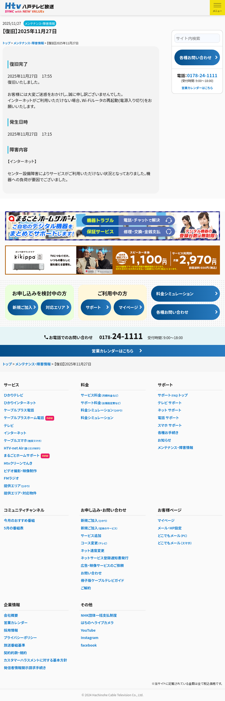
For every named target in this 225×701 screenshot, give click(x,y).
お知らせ (164, 440)
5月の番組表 (14, 527)
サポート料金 (101, 402)
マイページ (128, 307)
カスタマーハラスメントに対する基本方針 (35, 660)
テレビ (9, 425)
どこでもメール (173, 535)
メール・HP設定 (170, 527)
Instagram (89, 637)
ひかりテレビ (13, 395)
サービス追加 (91, 535)
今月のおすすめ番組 (19, 520)
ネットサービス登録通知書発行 (104, 557)
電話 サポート (168, 417)
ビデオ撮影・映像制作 (20, 470)
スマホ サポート (170, 425)
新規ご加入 (22, 307)
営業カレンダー (16, 622)
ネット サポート (169, 410)
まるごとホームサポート (27, 455)
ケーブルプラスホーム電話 (29, 418)
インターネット (15, 432)
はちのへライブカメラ (97, 622)
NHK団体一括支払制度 (99, 615)
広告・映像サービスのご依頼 (102, 565)
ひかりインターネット (20, 402)
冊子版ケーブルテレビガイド (102, 580)
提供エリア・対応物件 (20, 493)
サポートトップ (173, 395)
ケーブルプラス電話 (19, 410)
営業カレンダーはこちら (197, 88)
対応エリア (55, 307)
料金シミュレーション (174, 294)
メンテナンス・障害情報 (40, 23)
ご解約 (86, 587)
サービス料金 (100, 395)
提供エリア (17, 485)
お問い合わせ (91, 572)
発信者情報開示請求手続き (25, 667)
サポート (93, 307)
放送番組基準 (14, 645)
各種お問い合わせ (195, 57)
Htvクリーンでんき (18, 463)
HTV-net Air (22, 447)
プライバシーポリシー (20, 637)
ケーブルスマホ (23, 440)
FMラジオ (11, 478)
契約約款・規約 (15, 652)
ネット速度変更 (92, 550)
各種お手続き (168, 432)
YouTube (88, 630)
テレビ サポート (169, 402)
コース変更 (94, 542)
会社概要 (11, 615)
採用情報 (11, 630)
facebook (89, 645)
